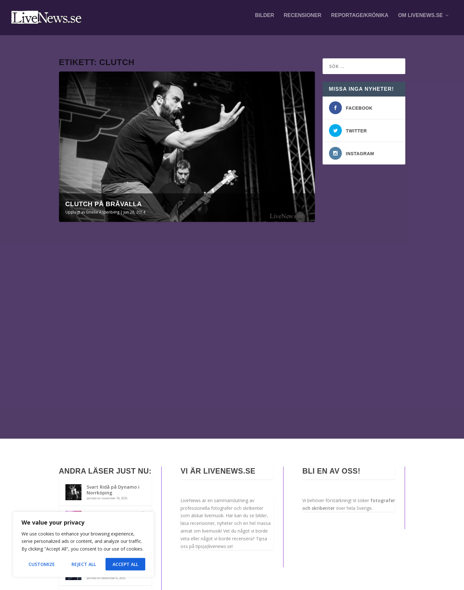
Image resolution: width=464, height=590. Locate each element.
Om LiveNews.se (420, 19)
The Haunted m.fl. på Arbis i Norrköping (110, 503)
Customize (42, 564)
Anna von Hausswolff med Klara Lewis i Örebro (115, 477)
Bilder (264, 19)
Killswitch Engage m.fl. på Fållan (115, 450)
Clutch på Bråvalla (103, 198)
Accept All (125, 564)
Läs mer (77, 359)
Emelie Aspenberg (102, 206)
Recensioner (302, 19)
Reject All (84, 564)
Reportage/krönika (359, 19)
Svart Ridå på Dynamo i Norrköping (113, 423)
